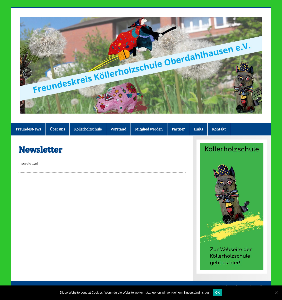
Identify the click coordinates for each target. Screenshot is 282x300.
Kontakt (219, 129)
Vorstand (118, 129)
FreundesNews (28, 129)
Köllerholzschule (88, 129)
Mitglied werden (149, 129)
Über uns (57, 129)
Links (198, 129)
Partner (178, 129)
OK (217, 292)
